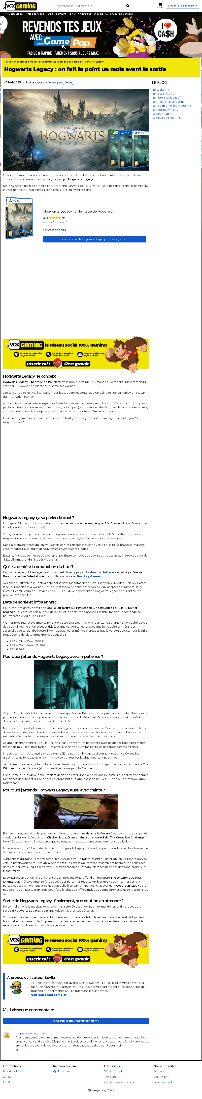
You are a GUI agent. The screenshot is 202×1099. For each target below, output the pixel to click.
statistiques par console (119, 1082)
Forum (111, 13)
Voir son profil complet (48, 994)
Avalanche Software (100, 572)
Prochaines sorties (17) (169, 101)
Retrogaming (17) (166, 109)
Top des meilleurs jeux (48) (173, 105)
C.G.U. (7, 1076)
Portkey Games (89, 576)
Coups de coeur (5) (167, 117)
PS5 (63, 230)
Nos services (35, 13)
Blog (98, 13)
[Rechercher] (88, 6)
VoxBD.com (161, 1076)
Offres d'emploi (114, 1071)
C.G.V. (6, 1082)
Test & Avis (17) (164, 93)
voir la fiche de (94, 239)
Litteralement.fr (164, 1082)
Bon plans (110, 1076)
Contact (126, 13)
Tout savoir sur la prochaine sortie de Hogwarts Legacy (71, 62)
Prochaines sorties (25, 62)
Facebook (62, 1071)
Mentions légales (14, 1071)
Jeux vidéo (16, 13)
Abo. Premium (56, 13)
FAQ (72, 13)
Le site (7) (161, 89)
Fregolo (20, 1033)
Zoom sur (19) (163, 113)
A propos (84, 13)
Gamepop (160, 1071)
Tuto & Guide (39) (166, 97)
